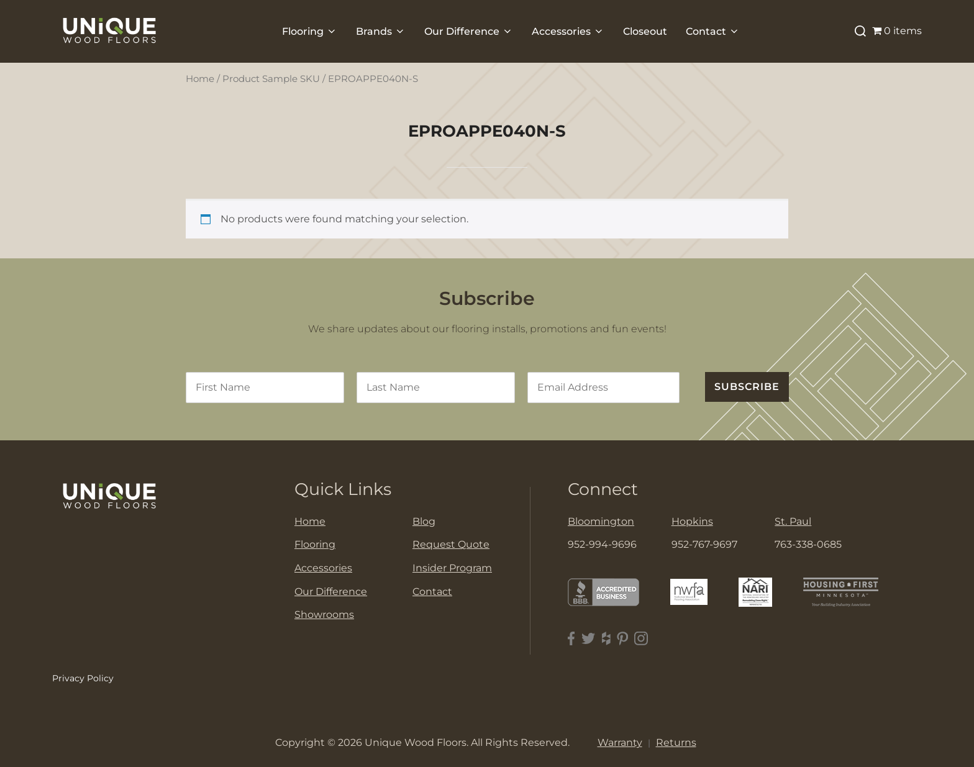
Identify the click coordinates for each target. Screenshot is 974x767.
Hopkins (692, 521)
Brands (381, 31)
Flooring (309, 31)
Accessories (568, 31)
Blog (423, 521)
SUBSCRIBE (747, 387)
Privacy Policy (83, 678)
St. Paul (793, 521)
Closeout (645, 31)
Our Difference (468, 31)
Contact (713, 31)
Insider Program (452, 568)
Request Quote (450, 544)
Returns (676, 742)
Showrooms (324, 614)
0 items (897, 31)
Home (200, 78)
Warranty (620, 742)
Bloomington (601, 521)
